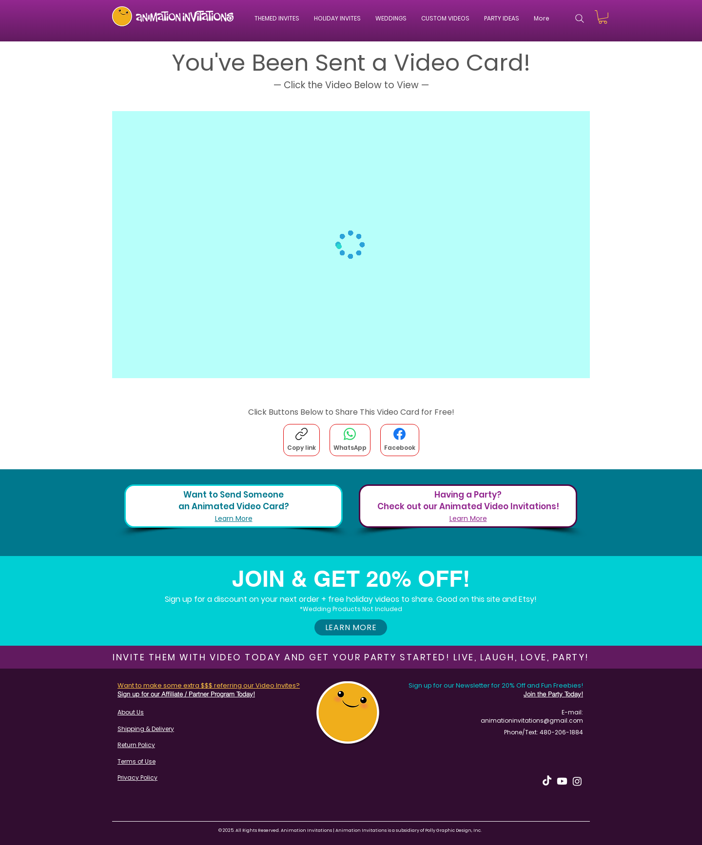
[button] (445, 18)
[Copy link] (301, 440)
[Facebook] (399, 440)
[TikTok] (547, 781)
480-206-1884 (561, 732)
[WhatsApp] (350, 440)
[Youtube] (562, 781)
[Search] (579, 18)
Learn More (234, 518)
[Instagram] (577, 781)
